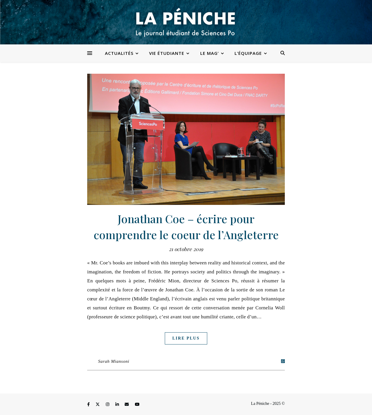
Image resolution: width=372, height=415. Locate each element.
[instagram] (108, 404)
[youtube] (137, 404)
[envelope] (127, 404)
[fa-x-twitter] (98, 404)
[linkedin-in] (117, 404)
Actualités (119, 53)
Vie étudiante (166, 53)
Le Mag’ (209, 53)
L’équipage (248, 53)
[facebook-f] (89, 404)
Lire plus (186, 338)
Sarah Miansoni (113, 361)
